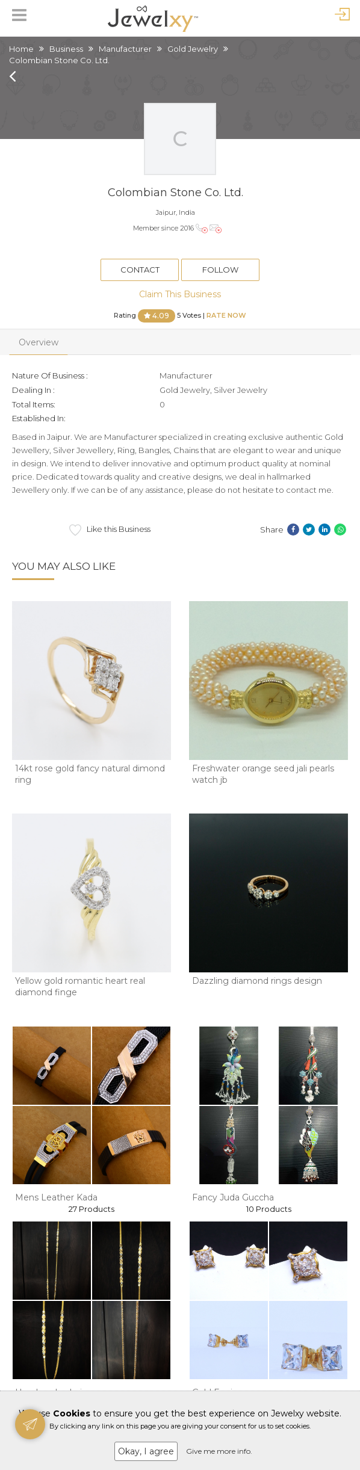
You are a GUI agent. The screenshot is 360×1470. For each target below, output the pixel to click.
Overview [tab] (38, 342)
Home (21, 49)
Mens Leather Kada (56, 1197)
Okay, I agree (146, 1451)
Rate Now (226, 314)
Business (66, 49)
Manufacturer (125, 49)
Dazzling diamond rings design (257, 980)
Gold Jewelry (192, 49)
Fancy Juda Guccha (233, 1197)
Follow (220, 269)
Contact (140, 269)
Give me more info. (219, 1451)
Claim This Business (180, 294)
